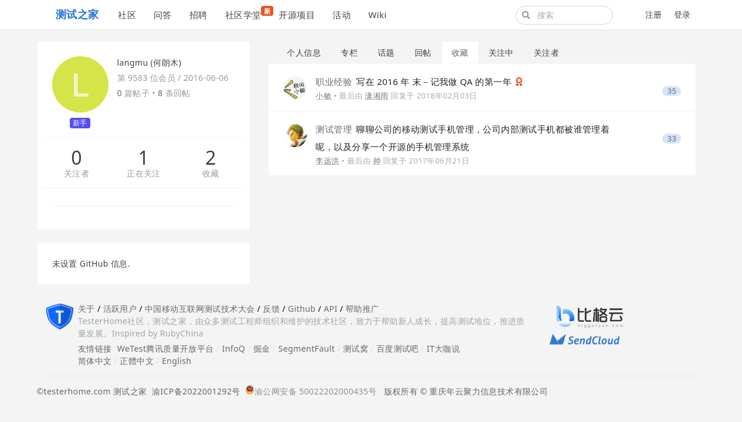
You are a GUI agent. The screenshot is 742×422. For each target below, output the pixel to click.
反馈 (271, 308)
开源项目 (297, 15)
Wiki (377, 15)
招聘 (198, 15)
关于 (86, 308)
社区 (127, 15)
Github (302, 308)
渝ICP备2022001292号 (193, 391)
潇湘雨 (376, 95)
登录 (682, 14)
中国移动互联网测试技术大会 (200, 308)
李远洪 (327, 160)
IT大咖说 (443, 348)
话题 (386, 52)
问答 (163, 15)
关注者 (76, 174)
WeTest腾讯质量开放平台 (165, 348)
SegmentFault (307, 348)
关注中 (501, 52)
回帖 (423, 52)
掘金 (261, 348)
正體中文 (137, 360)
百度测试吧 (398, 348)
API (330, 308)
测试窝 (355, 348)
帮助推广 (362, 308)
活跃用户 (120, 308)
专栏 (349, 52)
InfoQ (233, 348)
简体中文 (95, 360)
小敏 (323, 95)
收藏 (210, 174)
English (177, 360)
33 (672, 139)
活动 (342, 15)
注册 (653, 14)
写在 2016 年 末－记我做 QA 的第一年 (415, 81)
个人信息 (304, 52)
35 (672, 91)
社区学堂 (247, 13)
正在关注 (144, 174)
